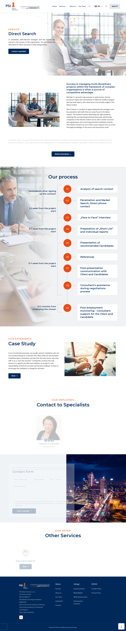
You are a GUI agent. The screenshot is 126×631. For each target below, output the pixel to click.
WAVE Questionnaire (80, 597)
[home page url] (12, 6)
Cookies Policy (96, 589)
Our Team (58, 597)
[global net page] (29, 6)
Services (58, 589)
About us (58, 593)
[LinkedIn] (21, 617)
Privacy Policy (96, 593)
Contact (58, 605)
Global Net (59, 601)
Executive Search (79, 589)
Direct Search (78, 593)
